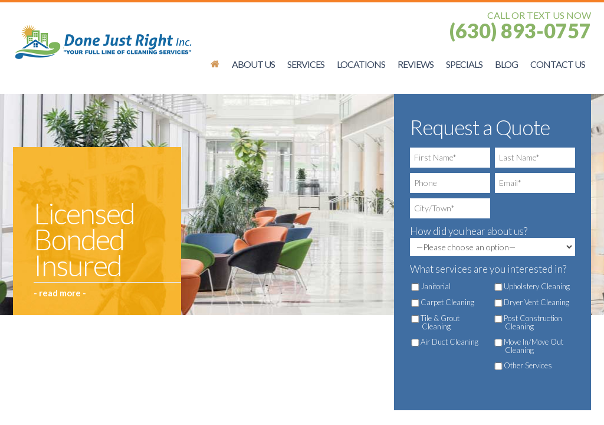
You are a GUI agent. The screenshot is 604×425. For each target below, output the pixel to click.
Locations (361, 64)
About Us (253, 64)
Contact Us (557, 64)
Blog (506, 64)
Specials (464, 64)
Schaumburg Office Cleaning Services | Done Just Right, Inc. (215, 64)
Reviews (416, 64)
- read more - (60, 292)
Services (305, 64)
